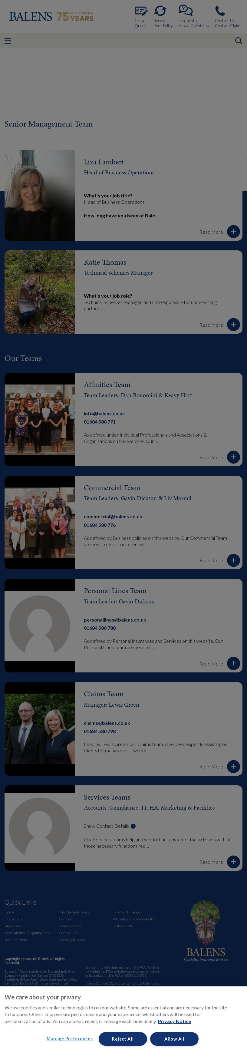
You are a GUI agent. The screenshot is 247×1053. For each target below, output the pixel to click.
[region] (123, 1019)
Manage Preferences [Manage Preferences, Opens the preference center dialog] (70, 1038)
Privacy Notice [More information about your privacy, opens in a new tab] (174, 1021)
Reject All (122, 1038)
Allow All (174, 1038)
